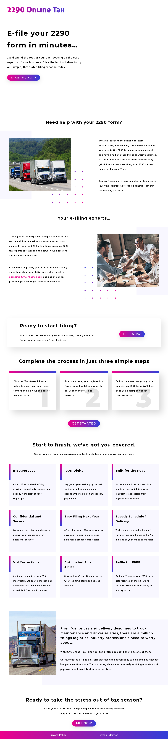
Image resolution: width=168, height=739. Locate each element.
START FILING (23, 77)
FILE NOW (132, 334)
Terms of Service (108, 735)
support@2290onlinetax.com (26, 277)
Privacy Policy (58, 735)
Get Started (84, 423)
